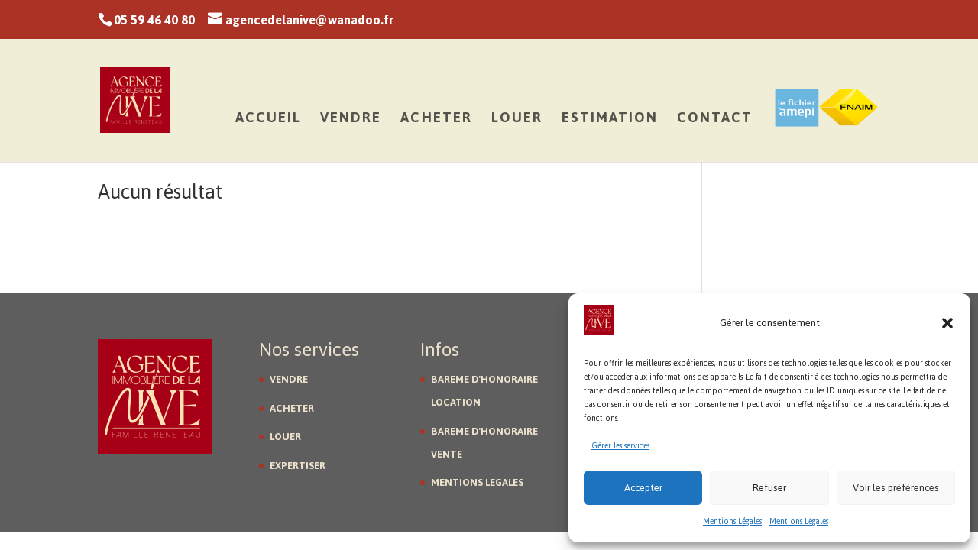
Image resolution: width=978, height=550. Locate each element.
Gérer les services (620, 446)
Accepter (643, 487)
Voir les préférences (896, 487)
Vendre (350, 121)
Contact (715, 121)
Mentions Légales (732, 521)
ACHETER (292, 408)
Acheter (436, 121)
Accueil (268, 121)
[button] (947, 323)
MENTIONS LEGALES (477, 482)
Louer (516, 121)
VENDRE (289, 379)
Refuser (769, 487)
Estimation (610, 121)
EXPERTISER (297, 465)
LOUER (285, 436)
